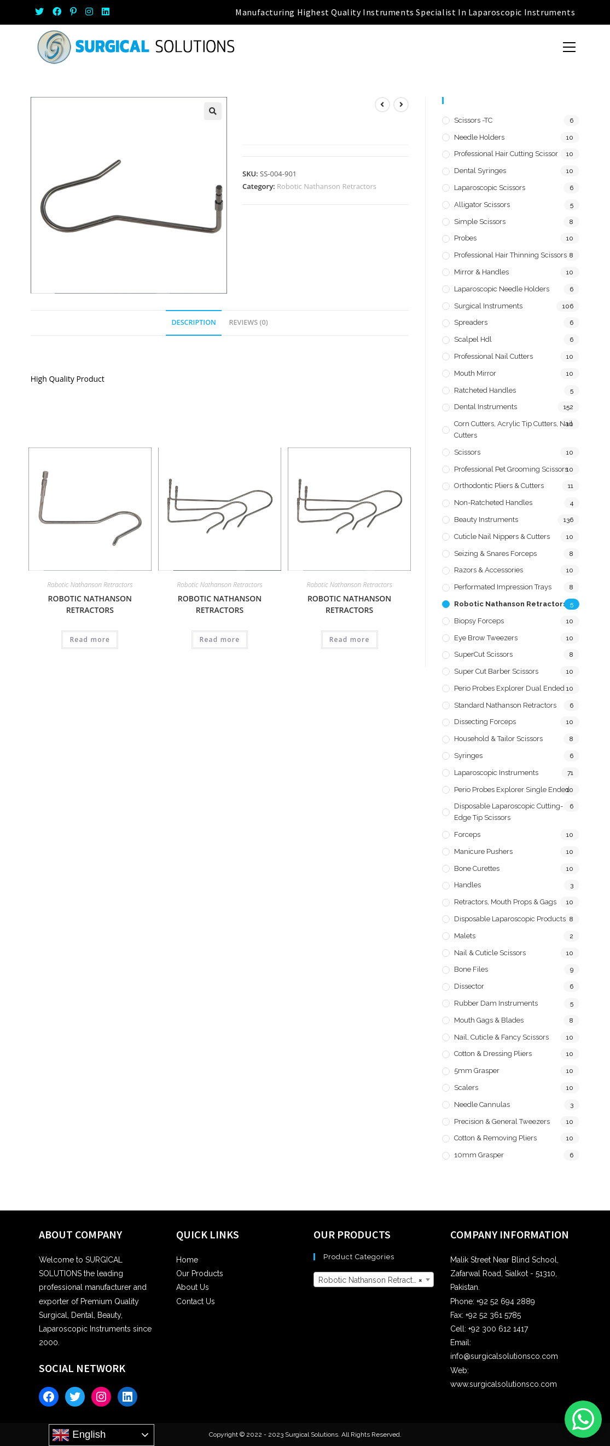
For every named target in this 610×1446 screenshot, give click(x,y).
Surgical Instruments (488, 306)
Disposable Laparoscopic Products (510, 919)
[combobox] (373, 1279)
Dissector (469, 986)
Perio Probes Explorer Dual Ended (509, 688)
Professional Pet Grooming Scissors (511, 469)
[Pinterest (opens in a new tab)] (73, 12)
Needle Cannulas (482, 1104)
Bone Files (471, 969)
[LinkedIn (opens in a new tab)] (105, 12)
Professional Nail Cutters (493, 356)
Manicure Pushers (483, 851)
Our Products (199, 1273)
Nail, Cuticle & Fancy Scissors (501, 1037)
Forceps (467, 834)
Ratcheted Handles (485, 390)
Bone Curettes (476, 868)
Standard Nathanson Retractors (505, 705)
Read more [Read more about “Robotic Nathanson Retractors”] (89, 639)
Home (187, 1259)
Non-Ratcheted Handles (493, 502)
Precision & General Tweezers (502, 1121)
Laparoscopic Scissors (489, 187)
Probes (465, 238)
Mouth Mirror (475, 373)
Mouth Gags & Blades (489, 1020)
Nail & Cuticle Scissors (490, 953)
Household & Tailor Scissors (498, 739)
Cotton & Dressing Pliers (493, 1053)
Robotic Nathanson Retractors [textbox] (371, 1280)
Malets (464, 936)
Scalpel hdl (473, 339)
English (79, 1435)
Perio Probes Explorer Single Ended (512, 789)
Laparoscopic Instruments (496, 772)
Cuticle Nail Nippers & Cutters (502, 536)
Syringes (468, 755)
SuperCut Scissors (483, 654)
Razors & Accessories (488, 570)
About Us (192, 1287)
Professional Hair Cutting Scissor (506, 154)
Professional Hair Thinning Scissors (510, 255)
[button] (213, 111)
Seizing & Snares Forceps (495, 553)
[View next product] (401, 104)
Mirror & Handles (481, 272)
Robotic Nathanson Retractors (326, 186)
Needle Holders (479, 137)
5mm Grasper (476, 1070)
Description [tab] (193, 322)
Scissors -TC (473, 120)
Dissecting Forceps (485, 722)
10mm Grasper (479, 1155)
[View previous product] (382, 104)
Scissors (467, 452)
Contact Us (195, 1301)
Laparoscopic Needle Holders (501, 289)
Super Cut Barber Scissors (496, 671)
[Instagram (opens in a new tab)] (89, 12)
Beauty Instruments (486, 519)
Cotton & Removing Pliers (495, 1138)
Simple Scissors (480, 221)
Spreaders (470, 322)
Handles (467, 885)
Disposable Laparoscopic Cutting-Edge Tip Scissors (508, 812)
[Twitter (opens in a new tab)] (41, 12)
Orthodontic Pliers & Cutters (499, 485)
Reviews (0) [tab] (248, 322)
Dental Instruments (485, 407)
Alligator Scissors (482, 204)
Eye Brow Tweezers (486, 638)
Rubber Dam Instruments (496, 1003)
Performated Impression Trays (502, 587)
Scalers (466, 1087)
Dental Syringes (480, 171)
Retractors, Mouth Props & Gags (505, 902)
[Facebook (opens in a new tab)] (57, 12)
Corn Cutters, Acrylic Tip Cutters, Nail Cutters (513, 429)
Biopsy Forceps (479, 621)
